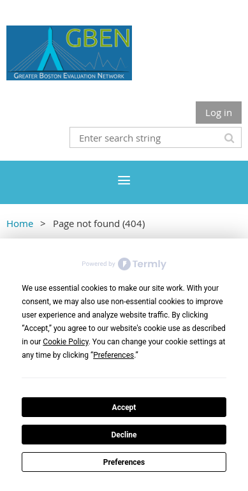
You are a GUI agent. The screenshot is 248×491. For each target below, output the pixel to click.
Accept (124, 407)
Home (19, 223)
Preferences (124, 462)
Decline (123, 434)
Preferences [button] (113, 355)
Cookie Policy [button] (65, 341)
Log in (218, 112)
